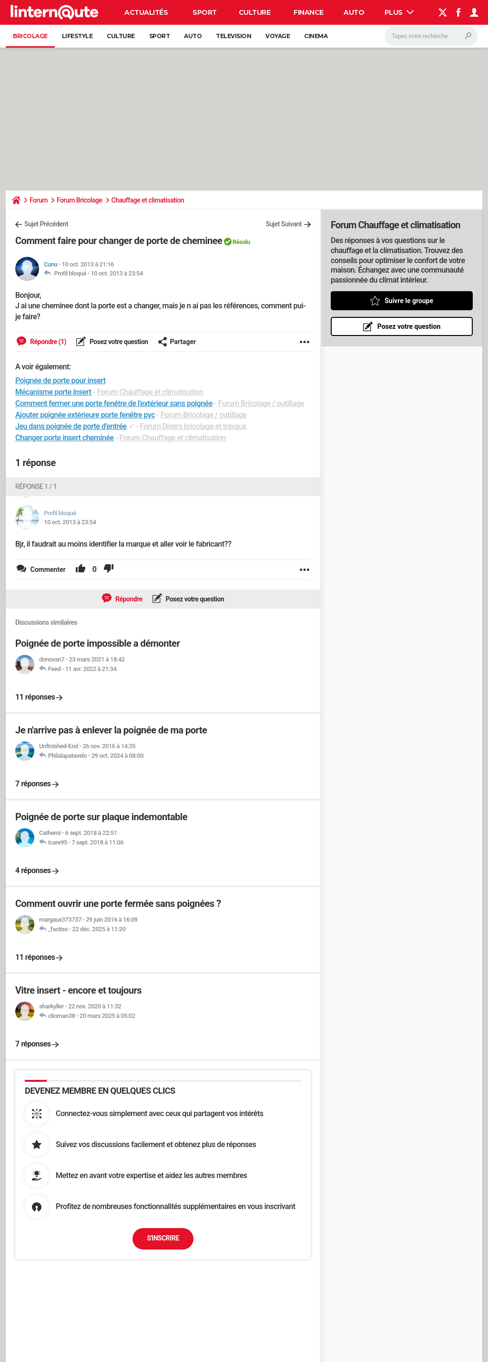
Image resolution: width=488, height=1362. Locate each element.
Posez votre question (118, 342)
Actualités (146, 12)
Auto (354, 12)
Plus (399, 12)
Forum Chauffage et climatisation (150, 391)
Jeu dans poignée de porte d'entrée (71, 426)
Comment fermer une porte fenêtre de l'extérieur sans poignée (114, 403)
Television (233, 36)
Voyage (277, 36)
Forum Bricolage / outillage (261, 403)
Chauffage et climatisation (148, 200)
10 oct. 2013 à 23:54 (116, 273)
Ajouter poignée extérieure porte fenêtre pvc (85, 414)
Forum (39, 200)
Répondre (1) (47, 342)
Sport (205, 12)
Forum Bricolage (79, 200)
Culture (255, 12)
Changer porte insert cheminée (64, 437)
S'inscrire (163, 1238)
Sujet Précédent (46, 224)
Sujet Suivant (283, 224)
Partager (177, 341)
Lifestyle (77, 36)
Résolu (241, 241)
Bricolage (30, 36)
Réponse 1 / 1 (36, 486)
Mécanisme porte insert (53, 391)
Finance (309, 12)
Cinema (315, 36)
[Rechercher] (431, 36)
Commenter (47, 569)
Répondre (128, 599)
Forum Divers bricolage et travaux (193, 426)
